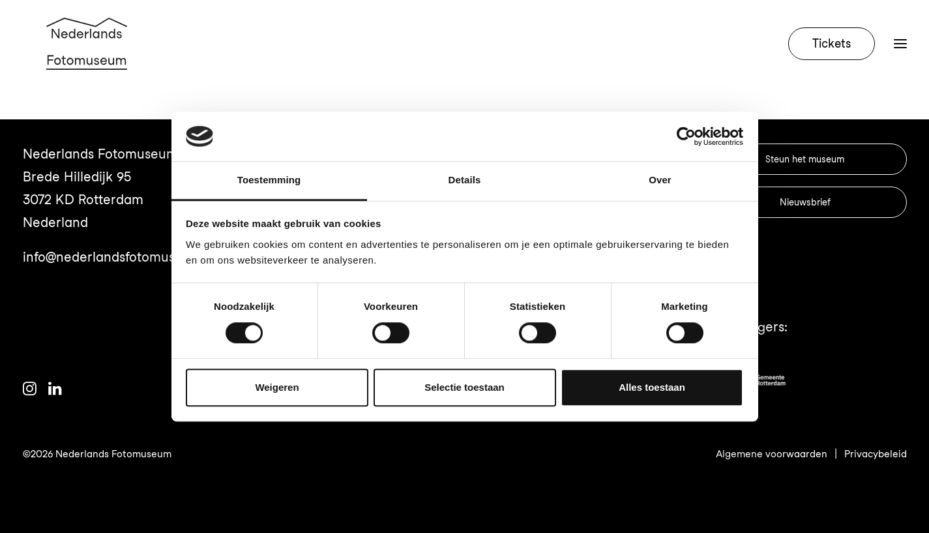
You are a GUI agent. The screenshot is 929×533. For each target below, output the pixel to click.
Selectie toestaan (464, 387)
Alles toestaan (652, 387)
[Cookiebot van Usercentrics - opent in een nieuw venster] (686, 136)
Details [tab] (465, 180)
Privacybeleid (875, 454)
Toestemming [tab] (269, 180)
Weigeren (277, 387)
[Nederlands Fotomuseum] (89, 60)
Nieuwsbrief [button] (805, 202)
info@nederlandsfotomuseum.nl (119, 257)
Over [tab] (660, 180)
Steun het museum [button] (804, 159)
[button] (30, 391)
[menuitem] (834, 60)
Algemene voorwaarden (771, 454)
